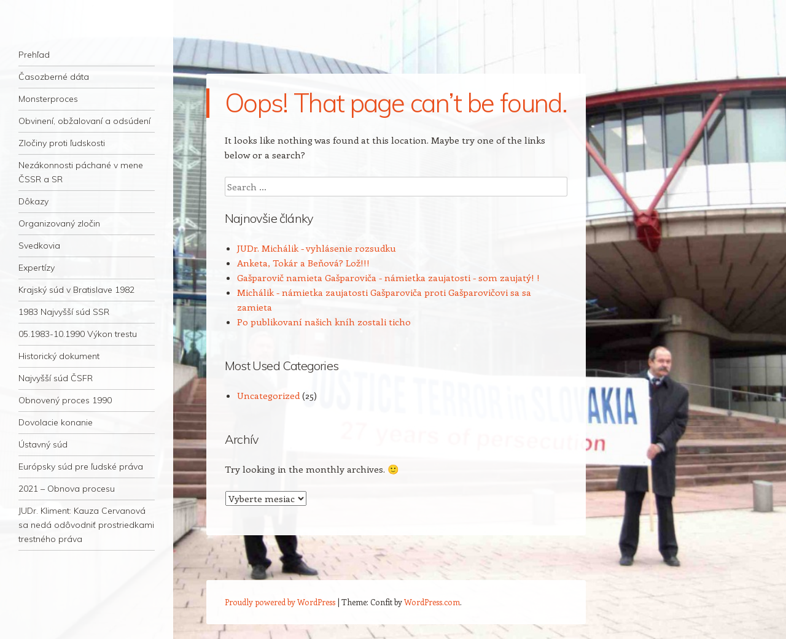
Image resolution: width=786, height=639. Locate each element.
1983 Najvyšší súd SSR (63, 311)
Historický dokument (58, 356)
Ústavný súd (43, 444)
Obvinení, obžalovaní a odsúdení (84, 120)
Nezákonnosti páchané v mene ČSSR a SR (80, 172)
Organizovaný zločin (59, 223)
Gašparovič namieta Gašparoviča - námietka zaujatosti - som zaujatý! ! (388, 277)
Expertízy (36, 267)
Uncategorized (268, 395)
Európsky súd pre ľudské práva (80, 466)
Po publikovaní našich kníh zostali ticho (324, 322)
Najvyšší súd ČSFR (55, 378)
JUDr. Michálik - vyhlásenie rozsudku (316, 248)
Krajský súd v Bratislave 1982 (76, 289)
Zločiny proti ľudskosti (61, 143)
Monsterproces (48, 98)
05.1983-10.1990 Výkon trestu (77, 333)
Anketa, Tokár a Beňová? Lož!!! (303, 263)
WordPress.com (432, 602)
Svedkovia (39, 245)
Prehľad (34, 54)
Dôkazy (33, 201)
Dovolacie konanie (55, 422)
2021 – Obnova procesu (66, 488)
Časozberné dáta (53, 76)
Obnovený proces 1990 (65, 400)
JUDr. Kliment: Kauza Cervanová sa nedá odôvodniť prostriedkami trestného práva (86, 524)
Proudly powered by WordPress (280, 602)
